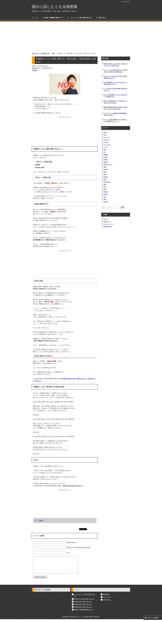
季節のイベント (108, 164)
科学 (105, 187)
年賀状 (34, 70)
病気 (105, 184)
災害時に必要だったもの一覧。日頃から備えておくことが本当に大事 (115, 64)
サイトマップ (107, 597)
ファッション (107, 144)
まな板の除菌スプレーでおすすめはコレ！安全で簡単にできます (115, 83)
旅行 (105, 174)
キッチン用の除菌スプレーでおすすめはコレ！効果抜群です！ (115, 95)
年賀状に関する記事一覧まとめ (73, 485)
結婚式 (106, 192)
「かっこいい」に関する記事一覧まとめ (81, 17)
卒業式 (106, 162)
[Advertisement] (81, 35)
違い (105, 196)
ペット (106, 147)
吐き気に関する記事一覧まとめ (83, 601)
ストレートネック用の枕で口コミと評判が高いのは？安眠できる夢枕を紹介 (115, 71)
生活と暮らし (107, 182)
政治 (105, 172)
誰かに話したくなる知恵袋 (54, 6)
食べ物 (106, 201)
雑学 (105, 199)
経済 (105, 189)
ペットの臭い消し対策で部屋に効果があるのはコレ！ (115, 89)
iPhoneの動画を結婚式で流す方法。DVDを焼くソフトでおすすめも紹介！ (116, 108)
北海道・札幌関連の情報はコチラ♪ (54, 17)
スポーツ (106, 142)
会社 (105, 149)
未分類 (106, 177)
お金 (105, 135)
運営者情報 (106, 594)
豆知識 (41, 520)
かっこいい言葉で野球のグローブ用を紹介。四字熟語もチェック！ (115, 120)
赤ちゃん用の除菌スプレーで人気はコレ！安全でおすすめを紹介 (115, 101)
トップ (36, 17)
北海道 (106, 159)
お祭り (106, 132)
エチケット (107, 139)
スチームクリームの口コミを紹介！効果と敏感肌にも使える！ (115, 77)
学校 (105, 167)
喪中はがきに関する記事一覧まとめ (84, 599)
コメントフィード (109, 224)
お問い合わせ (102, 17)
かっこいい (107, 137)
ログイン (106, 219)
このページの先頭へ (153, 618)
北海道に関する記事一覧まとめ (83, 604)
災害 (105, 179)
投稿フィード (107, 221)
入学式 (106, 157)
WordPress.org (108, 226)
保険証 (106, 154)
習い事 (106, 194)
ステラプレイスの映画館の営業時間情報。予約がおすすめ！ (115, 114)
